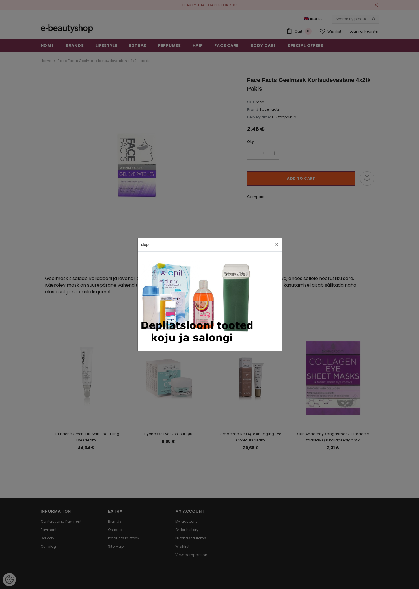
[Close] (276, 244)
